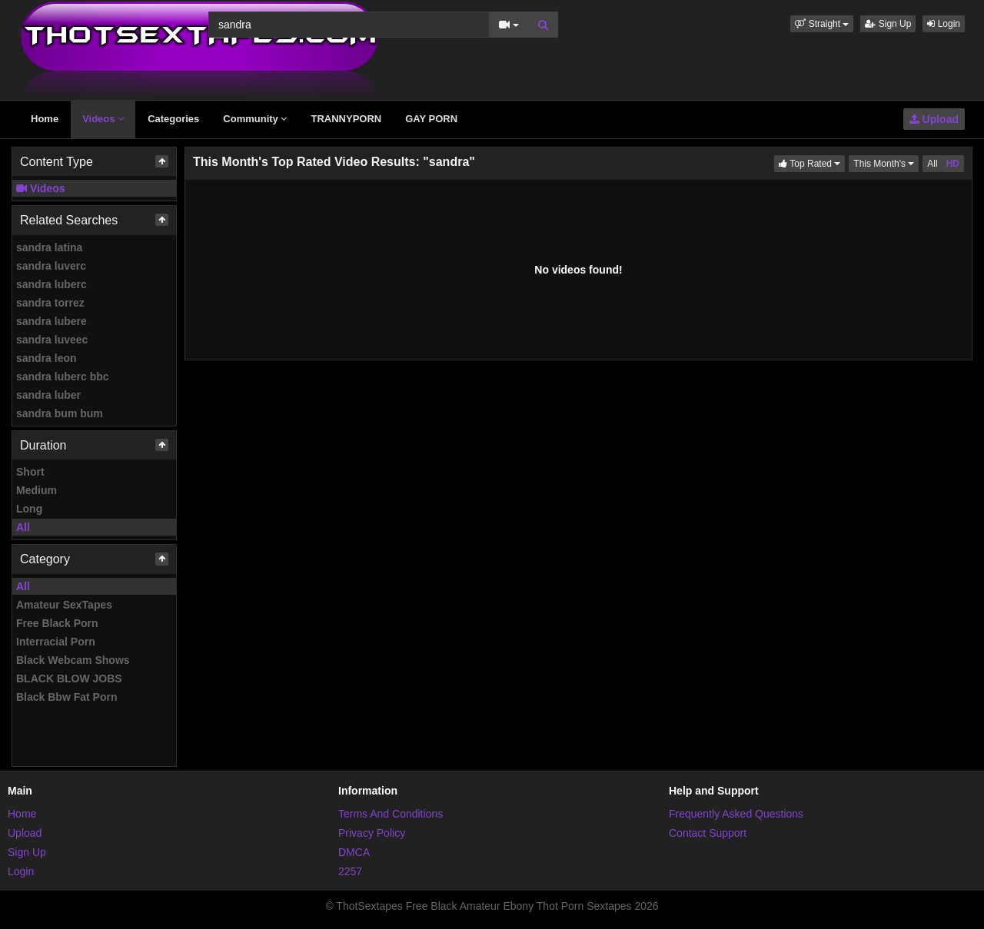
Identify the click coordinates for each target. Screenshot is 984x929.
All (23, 527)
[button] (821, 23)
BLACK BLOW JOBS (69, 678)
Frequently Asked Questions (736, 814)
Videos (103, 118)
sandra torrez (50, 303)
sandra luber (48, 395)
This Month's (886, 162)
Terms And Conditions (390, 814)
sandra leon (46, 358)
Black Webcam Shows (73, 660)
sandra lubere (51, 321)
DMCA (354, 852)
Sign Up (888, 23)
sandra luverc (51, 266)
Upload (934, 119)
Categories (173, 118)
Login (943, 23)
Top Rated (812, 162)
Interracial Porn (55, 641)
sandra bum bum (59, 413)
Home (44, 118)
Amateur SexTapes (64, 605)
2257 (350, 871)
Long (29, 509)
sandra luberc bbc (62, 376)
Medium (36, 490)
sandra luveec (52, 339)
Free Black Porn (57, 623)
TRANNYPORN (346, 118)
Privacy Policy (371, 833)
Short (30, 472)
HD (952, 163)
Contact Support (707, 833)
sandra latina (49, 247)
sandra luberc (51, 284)
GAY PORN (431, 118)
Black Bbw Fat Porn (66, 697)
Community (255, 118)
